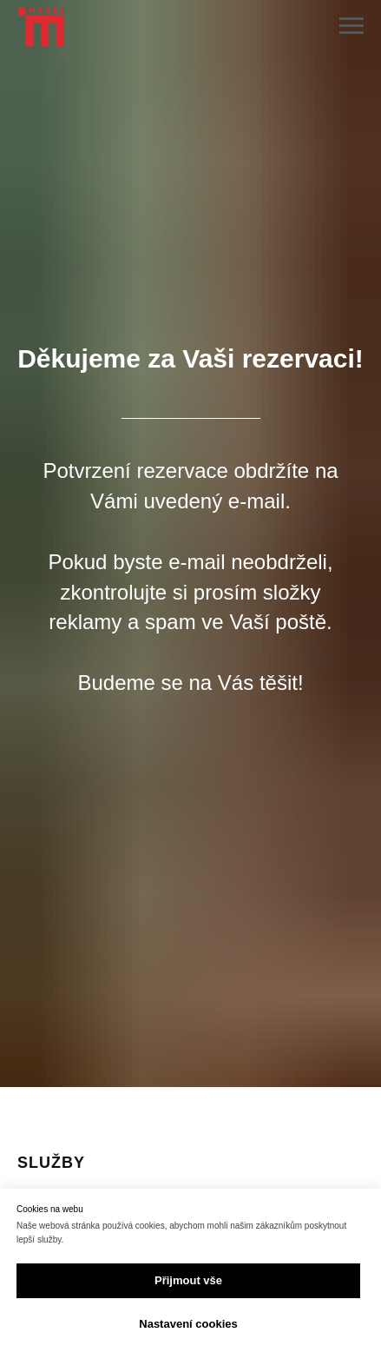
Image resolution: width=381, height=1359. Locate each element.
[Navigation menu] (351, 26)
